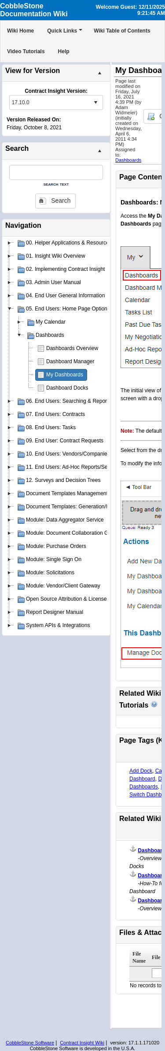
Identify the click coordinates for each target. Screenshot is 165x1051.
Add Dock (140, 771)
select (95, 102)
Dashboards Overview (72, 348)
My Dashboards (64, 375)
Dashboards (128, 160)
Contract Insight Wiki (82, 1042)
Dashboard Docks (67, 388)
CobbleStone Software (30, 1042)
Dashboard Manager (70, 361)
